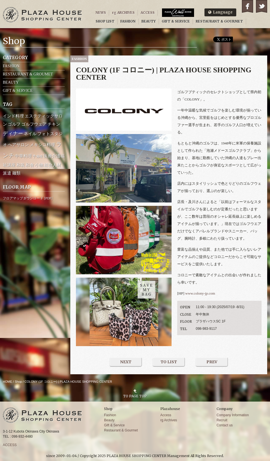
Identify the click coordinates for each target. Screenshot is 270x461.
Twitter (261, 6)
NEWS (101, 12)
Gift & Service (114, 425)
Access (165, 415)
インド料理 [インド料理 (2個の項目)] (13, 116)
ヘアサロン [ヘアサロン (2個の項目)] (18, 144)
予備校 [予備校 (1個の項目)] (38, 156)
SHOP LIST (105, 21)
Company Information (233, 415)
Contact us (225, 425)
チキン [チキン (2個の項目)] (54, 124)
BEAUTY (148, 21)
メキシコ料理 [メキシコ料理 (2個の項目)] (42, 144)
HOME (7, 381)
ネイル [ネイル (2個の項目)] (30, 134)
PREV (211, 361)
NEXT (125, 361)
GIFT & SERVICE (176, 21)
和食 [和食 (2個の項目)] (30, 165)
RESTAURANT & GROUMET (28, 74)
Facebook (247, 6)
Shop (18, 381)
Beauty (109, 420)
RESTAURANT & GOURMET (219, 21)
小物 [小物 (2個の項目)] (39, 165)
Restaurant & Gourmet (121, 430)
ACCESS (148, 12)
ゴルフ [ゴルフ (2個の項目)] (14, 124)
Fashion (110, 415)
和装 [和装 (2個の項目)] (20, 165)
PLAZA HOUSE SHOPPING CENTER (42, 15)
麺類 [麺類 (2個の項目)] (16, 173)
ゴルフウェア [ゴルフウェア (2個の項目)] (34, 124)
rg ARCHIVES (123, 12)
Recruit (222, 420)
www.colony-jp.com (200, 293)
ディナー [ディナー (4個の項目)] (13, 133)
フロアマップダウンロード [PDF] (28, 198)
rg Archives (168, 420)
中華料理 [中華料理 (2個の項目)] (23, 156)
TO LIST (169, 361)
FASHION (128, 21)
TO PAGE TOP (135, 396)
